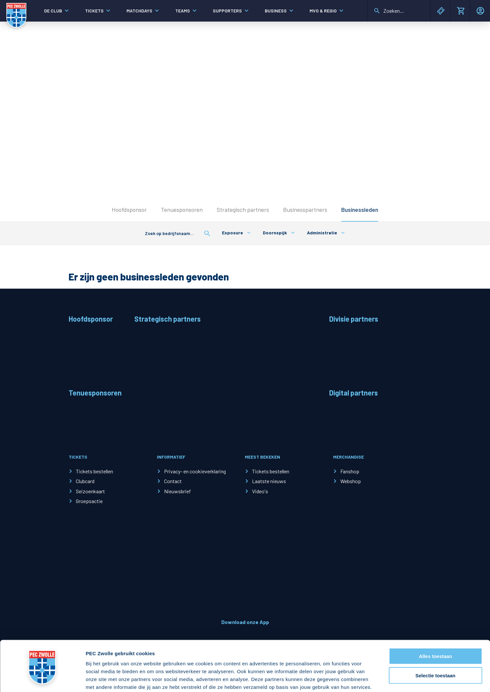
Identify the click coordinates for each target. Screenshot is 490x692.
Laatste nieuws (269, 481)
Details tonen (353, 679)
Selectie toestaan (435, 625)
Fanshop (349, 471)
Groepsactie (89, 501)
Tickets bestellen (94, 471)
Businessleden (359, 209)
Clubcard (85, 481)
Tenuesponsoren (182, 209)
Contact (173, 481)
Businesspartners (305, 209)
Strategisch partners (243, 209)
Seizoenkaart (90, 491)
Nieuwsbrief (177, 491)
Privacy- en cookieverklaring (195, 471)
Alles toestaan (435, 606)
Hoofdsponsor (129, 209)
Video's (260, 491)
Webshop (350, 481)
